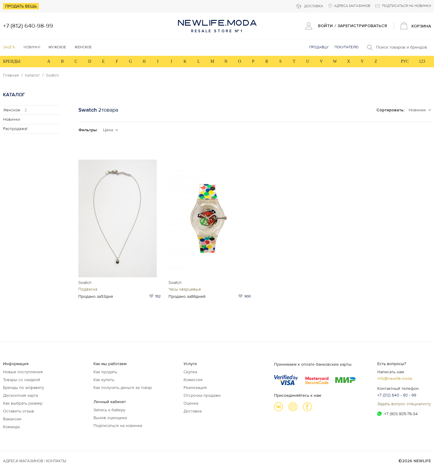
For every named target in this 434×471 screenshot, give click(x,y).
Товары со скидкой (21, 379)
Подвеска (87, 289)
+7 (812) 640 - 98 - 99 (396, 395)
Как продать (105, 371)
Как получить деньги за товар (122, 387)
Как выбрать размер (22, 403)
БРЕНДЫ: (12, 61)
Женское (15, 110)
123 (422, 61)
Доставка (193, 411)
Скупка (190, 371)
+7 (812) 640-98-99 (28, 26)
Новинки (32, 47)
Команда (11, 426)
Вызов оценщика (110, 417)
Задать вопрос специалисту (404, 403)
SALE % (9, 47)
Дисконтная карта (20, 395)
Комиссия (193, 379)
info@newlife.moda (394, 378)
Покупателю (347, 47)
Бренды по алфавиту (23, 387)
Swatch (52, 75)
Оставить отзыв (18, 411)
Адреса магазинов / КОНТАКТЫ (34, 461)
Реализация (195, 387)
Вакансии (12, 419)
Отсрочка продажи (202, 395)
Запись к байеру (109, 409)
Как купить (103, 379)
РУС (405, 61)
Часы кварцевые (184, 289)
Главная (11, 75)
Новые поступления (23, 371)
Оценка (191, 403)
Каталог (32, 75)
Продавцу (319, 47)
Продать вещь (21, 6)
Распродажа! (15, 128)
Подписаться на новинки (117, 425)
